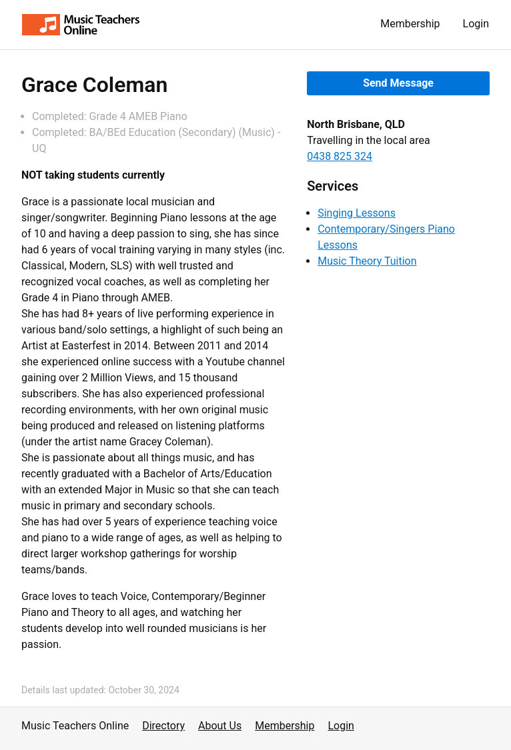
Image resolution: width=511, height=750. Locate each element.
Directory (163, 725)
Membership (410, 23)
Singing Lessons (357, 213)
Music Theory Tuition (367, 261)
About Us (219, 725)
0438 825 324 (339, 156)
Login (476, 23)
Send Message (398, 83)
